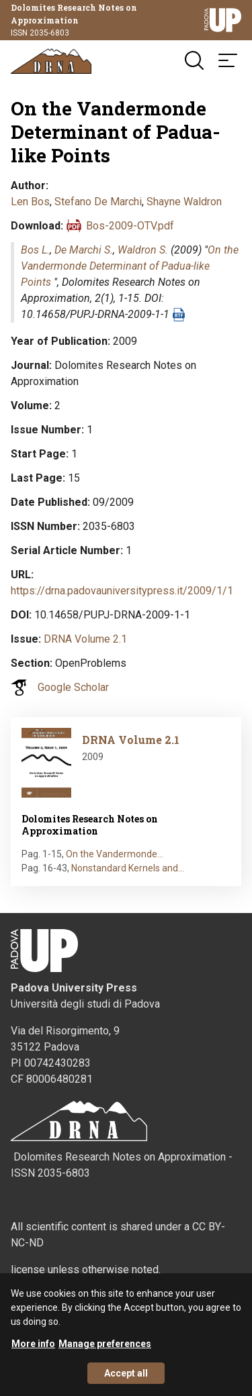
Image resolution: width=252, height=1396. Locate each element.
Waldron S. (143, 250)
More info (33, 1348)
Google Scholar (73, 687)
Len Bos (30, 201)
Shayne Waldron (184, 201)
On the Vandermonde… (114, 854)
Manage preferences (104, 1348)
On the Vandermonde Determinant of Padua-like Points (130, 266)
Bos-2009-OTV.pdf (130, 225)
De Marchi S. (83, 250)
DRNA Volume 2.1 (85, 639)
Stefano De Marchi (98, 201)
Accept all (126, 1378)
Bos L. (35, 250)
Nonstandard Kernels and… (127, 868)
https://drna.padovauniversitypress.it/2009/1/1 (122, 590)
